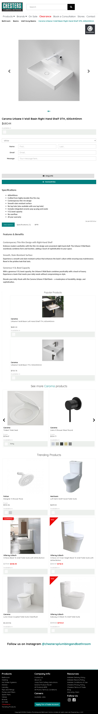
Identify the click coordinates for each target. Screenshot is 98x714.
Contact (91, 16)
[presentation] (36, 167)
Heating (5, 680)
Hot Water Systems (9, 682)
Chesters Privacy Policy (76, 685)
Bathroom (6, 21)
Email (12, 152)
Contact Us (38, 677)
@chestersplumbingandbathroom (66, 644)
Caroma (49, 386)
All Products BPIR (40, 687)
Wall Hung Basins (28, 21)
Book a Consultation (64, 16)
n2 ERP (81, 712)
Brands (22, 16)
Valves (4, 697)
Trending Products (9, 707)
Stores (81, 16)
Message (11, 158)
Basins (16, 21)
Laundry (5, 687)
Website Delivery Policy (76, 677)
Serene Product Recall (42, 685)
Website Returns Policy (76, 680)
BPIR (36, 225)
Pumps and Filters (8, 692)
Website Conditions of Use (77, 682)
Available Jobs (39, 697)
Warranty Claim (73, 692)
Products (9, 16)
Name (12, 146)
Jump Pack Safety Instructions (45, 682)
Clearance (45, 16)
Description (8, 225)
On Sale (33, 16)
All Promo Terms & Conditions (45, 690)
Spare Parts (6, 695)
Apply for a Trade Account (47, 704)
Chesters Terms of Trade (76, 687)
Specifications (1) (24, 225)
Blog (69, 690)
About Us (37, 680)
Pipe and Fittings (8, 690)
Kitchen (5, 685)
